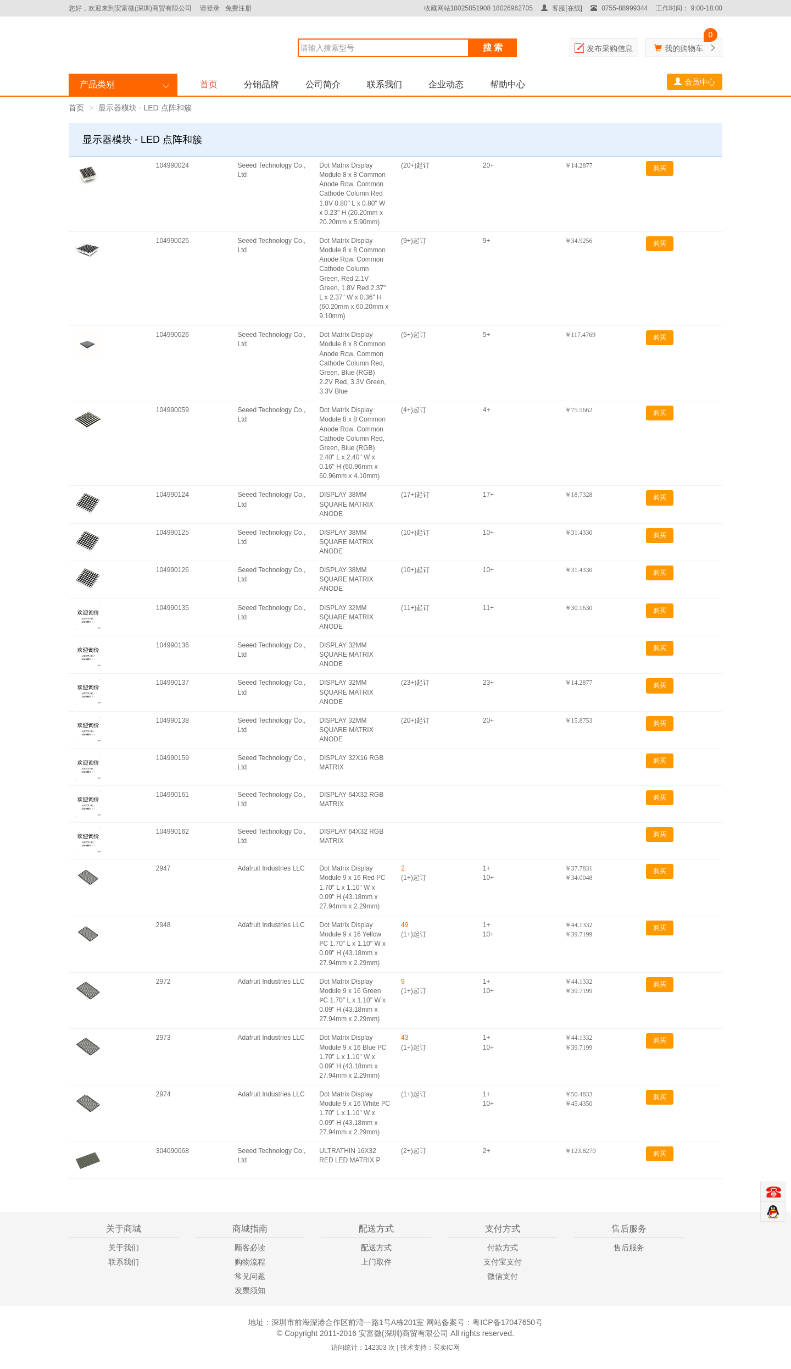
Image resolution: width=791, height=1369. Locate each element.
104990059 (172, 410)
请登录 (210, 8)
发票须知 (250, 1290)
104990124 (172, 494)
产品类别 (97, 84)
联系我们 (384, 84)
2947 (163, 868)
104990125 (172, 532)
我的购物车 (684, 48)
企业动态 (446, 84)
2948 (163, 925)
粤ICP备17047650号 (507, 1322)
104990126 (172, 570)
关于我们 (123, 1247)
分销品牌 (261, 84)
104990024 (172, 165)
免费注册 (238, 8)
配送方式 (376, 1247)
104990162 (172, 831)
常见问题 (250, 1276)
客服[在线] (561, 8)
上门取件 (376, 1261)
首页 (209, 84)
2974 (163, 1094)
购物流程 (250, 1261)
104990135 (172, 608)
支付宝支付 (502, 1261)
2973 (163, 1037)
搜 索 (493, 47)
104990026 (172, 335)
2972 (163, 981)
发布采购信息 (610, 48)
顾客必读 (250, 1247)
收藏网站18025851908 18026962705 (478, 8)
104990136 (172, 645)
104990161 (172, 795)
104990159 (172, 758)
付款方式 (502, 1247)
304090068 (172, 1151)
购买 (659, 168)
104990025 (172, 241)
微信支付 (502, 1276)
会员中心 (694, 81)
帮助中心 (507, 84)
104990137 (172, 682)
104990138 (172, 720)
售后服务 (629, 1247)
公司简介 (323, 84)
